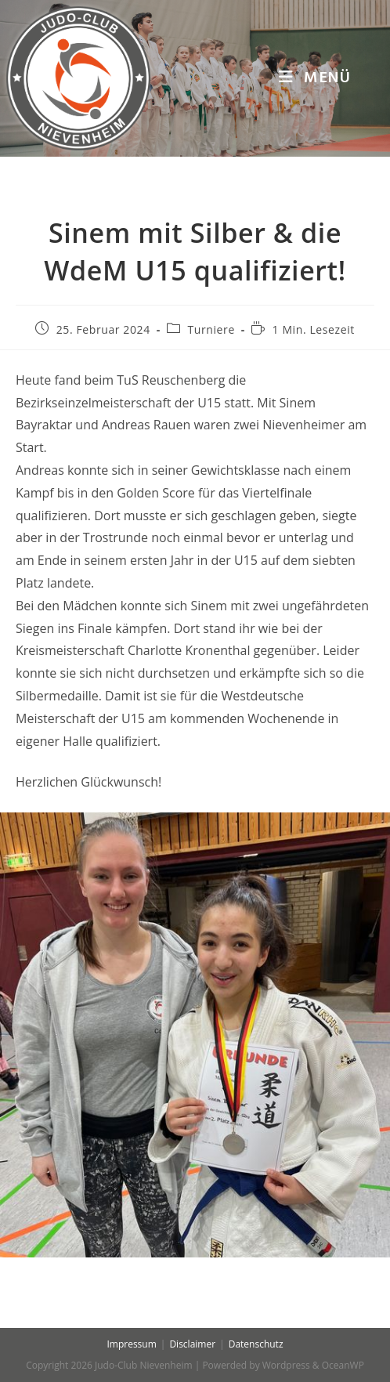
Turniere (210, 329)
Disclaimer (192, 1344)
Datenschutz (256, 1344)
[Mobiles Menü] (315, 78)
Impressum (131, 1344)
